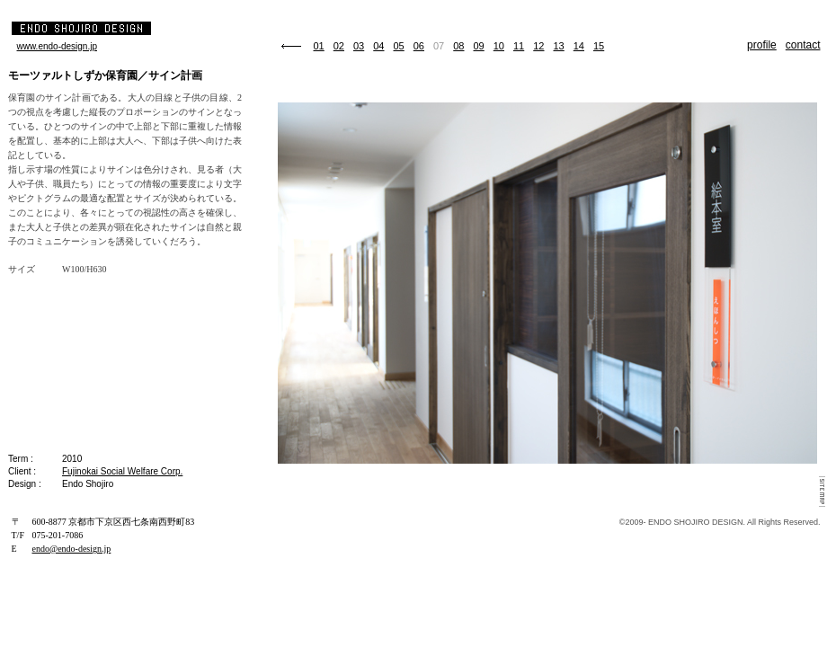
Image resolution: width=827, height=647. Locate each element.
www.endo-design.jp (57, 46)
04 (378, 45)
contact (803, 45)
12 (538, 45)
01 (319, 45)
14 (579, 45)
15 (598, 45)
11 (518, 45)
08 (458, 45)
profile (762, 45)
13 (559, 45)
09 (479, 45)
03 (358, 45)
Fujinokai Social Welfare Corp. (122, 471)
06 (419, 45)
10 (499, 45)
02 (338, 45)
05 (399, 45)
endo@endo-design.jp (71, 549)
